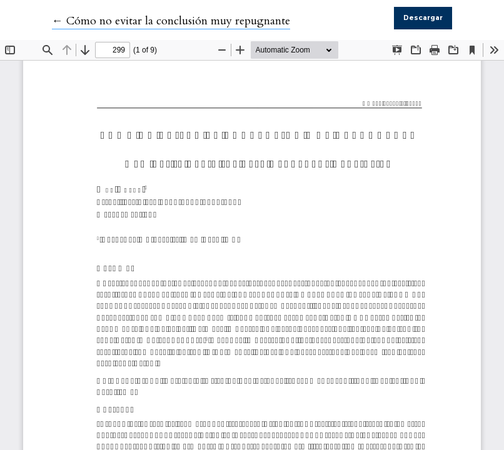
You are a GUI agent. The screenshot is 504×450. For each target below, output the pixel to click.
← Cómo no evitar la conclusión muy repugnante (171, 21)
